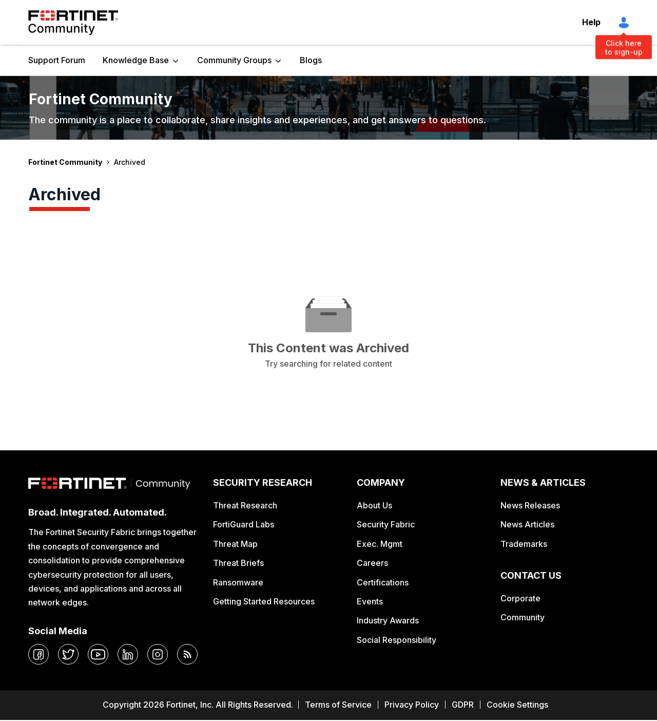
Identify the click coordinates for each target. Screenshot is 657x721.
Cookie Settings (517, 704)
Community (522, 617)
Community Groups (234, 60)
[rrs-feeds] (187, 654)
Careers (372, 563)
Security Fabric (386, 524)
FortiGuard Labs (243, 524)
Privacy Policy (411, 704)
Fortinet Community (73, 22)
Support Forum (56, 60)
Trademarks (523, 544)
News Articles (527, 524)
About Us (374, 505)
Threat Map (235, 544)
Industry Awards (388, 620)
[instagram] (157, 654)
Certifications (383, 582)
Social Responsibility (396, 640)
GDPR (463, 704)
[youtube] (98, 654)
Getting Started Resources (264, 601)
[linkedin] (128, 654)
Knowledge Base (136, 60)
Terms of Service (338, 704)
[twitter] (68, 654)
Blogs (311, 60)
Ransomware (238, 582)
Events (370, 601)
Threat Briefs (238, 563)
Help (591, 22)
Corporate (520, 598)
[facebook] (38, 654)
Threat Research (245, 505)
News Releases (530, 505)
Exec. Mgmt (379, 544)
